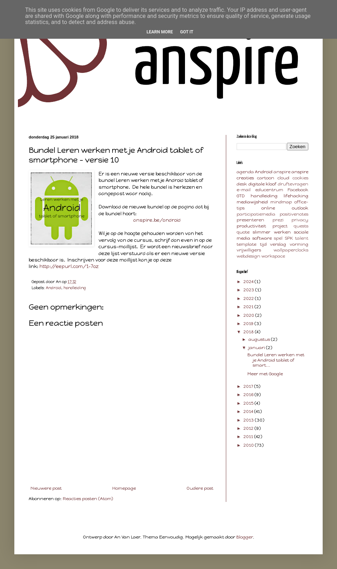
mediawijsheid (252, 201)
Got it (186, 31)
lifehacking (296, 195)
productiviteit (251, 226)
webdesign (248, 256)
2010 (249, 445)
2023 (249, 289)
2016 (249, 394)
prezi (278, 219)
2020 (249, 315)
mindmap (281, 201)
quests (301, 226)
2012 (249, 428)
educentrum (269, 189)
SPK (289, 238)
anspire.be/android (157, 220)
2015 (249, 403)
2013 (249, 420)
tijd (263, 244)
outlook (300, 208)
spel (278, 238)
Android (53, 288)
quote (243, 232)
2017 (248, 386)
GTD (241, 195)
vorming (299, 244)
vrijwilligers (249, 250)
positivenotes (294, 214)
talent (301, 238)
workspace (273, 256)
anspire (282, 171)
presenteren (250, 219)
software (262, 238)
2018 (249, 331)
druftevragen (293, 184)
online (268, 208)
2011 (248, 436)
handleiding (74, 288)
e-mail (244, 189)
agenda (245, 171)
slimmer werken (271, 232)
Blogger (244, 537)
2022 (249, 298)
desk (242, 184)
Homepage (124, 488)
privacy (299, 219)
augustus (259, 339)
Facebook (298, 189)
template (246, 244)
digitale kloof (262, 184)
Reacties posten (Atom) (88, 498)
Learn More (160, 31)
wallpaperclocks (291, 250)
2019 (249, 323)
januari (257, 347)
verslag (278, 244)
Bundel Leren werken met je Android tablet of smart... (275, 360)
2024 (249, 281)
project (280, 226)
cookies (300, 177)
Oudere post (199, 488)
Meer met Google (265, 373)
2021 (249, 306)
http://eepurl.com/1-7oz (69, 266)
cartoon (265, 177)
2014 (248, 411)
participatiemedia (256, 214)
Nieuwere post (46, 488)
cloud (283, 177)
